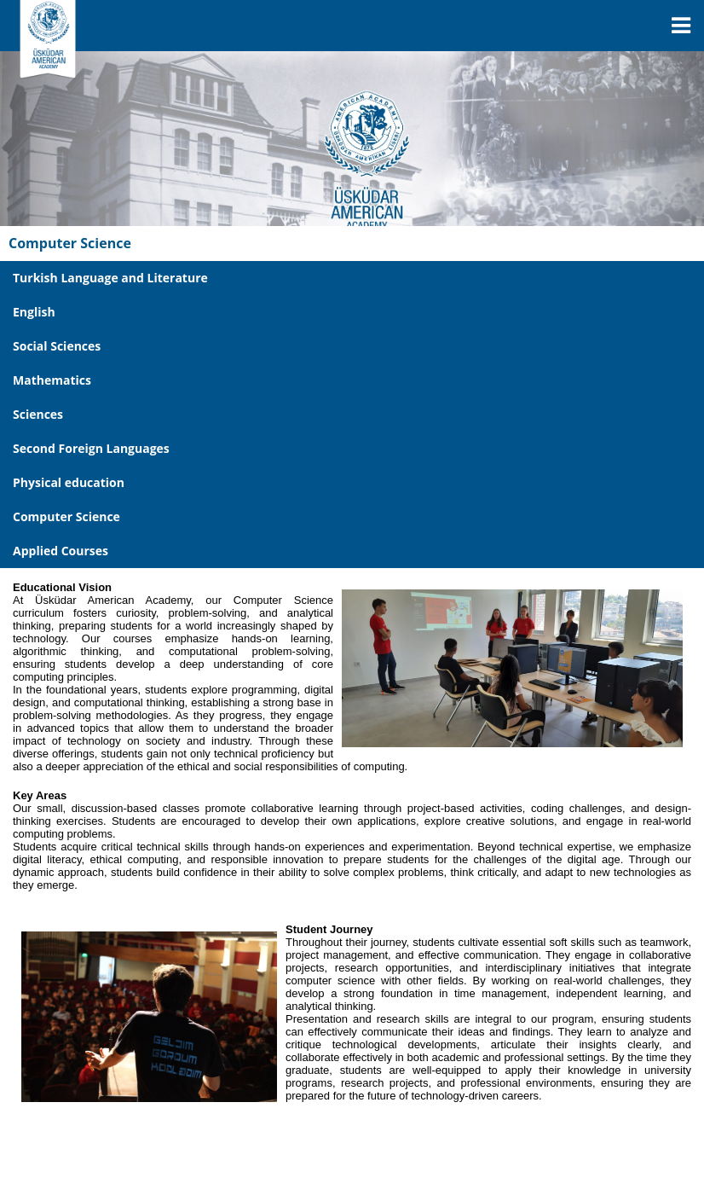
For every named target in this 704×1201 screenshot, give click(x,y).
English (34, 312)
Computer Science (66, 516)
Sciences (38, 414)
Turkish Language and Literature (110, 278)
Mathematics (52, 380)
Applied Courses (60, 550)
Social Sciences (57, 346)
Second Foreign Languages (91, 448)
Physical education (68, 482)
